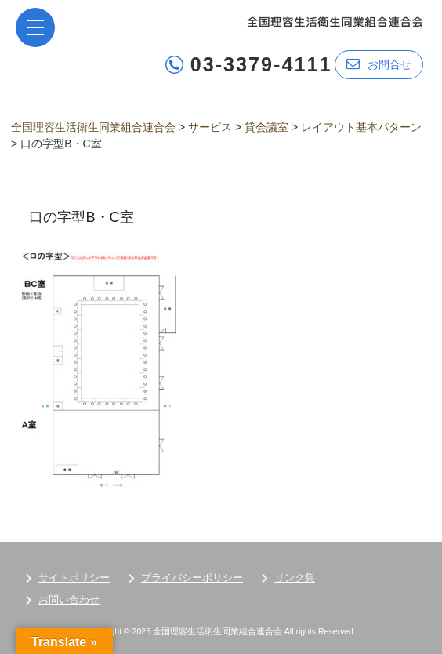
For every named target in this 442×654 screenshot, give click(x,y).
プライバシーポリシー (192, 577)
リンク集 (294, 577)
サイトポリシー (74, 577)
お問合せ (378, 64)
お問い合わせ (69, 599)
